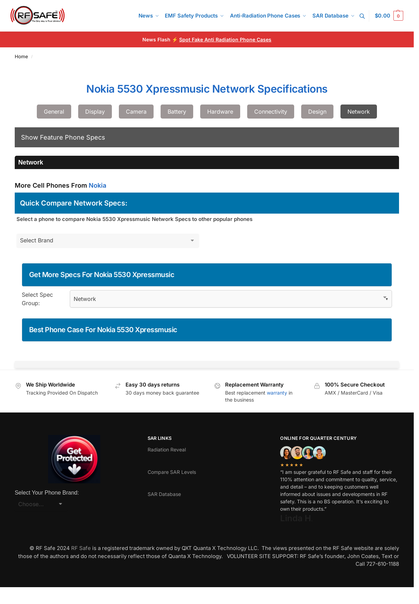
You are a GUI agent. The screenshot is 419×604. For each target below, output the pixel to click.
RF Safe (81, 548)
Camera (136, 111)
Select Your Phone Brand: (47, 493)
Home (21, 56)
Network (358, 111)
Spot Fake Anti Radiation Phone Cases (225, 39)
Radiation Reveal (167, 449)
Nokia (97, 185)
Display (95, 111)
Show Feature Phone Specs (63, 137)
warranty (277, 393)
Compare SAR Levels (172, 472)
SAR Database (164, 494)
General (54, 111)
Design (317, 111)
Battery (177, 111)
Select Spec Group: (37, 299)
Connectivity (270, 111)
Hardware (220, 111)
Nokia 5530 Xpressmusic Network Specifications (206, 88)
